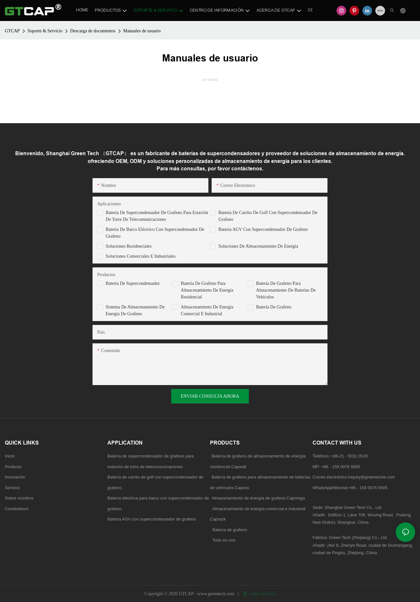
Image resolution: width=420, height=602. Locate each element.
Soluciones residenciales (129, 246)
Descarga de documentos (93, 30)
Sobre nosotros (19, 498)
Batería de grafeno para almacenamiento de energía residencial (207, 290)
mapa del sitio (259, 593)
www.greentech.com (216, 593)
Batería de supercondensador (133, 283)
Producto (13, 466)
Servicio (12, 487)
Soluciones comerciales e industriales (141, 256)
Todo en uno (224, 540)
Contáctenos (16, 508)
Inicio (10, 456)
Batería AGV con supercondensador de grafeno (263, 229)
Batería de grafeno (274, 307)
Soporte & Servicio (45, 30)
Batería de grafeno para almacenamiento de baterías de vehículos (286, 290)
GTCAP (12, 30)
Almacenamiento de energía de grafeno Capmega (258, 498)
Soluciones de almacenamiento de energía (258, 246)
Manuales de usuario (142, 30)
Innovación (15, 477)
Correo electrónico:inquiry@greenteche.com (354, 477)
